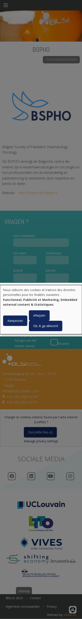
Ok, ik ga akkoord (45, 326)
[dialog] (41, 309)
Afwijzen (39, 315)
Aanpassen (15, 321)
